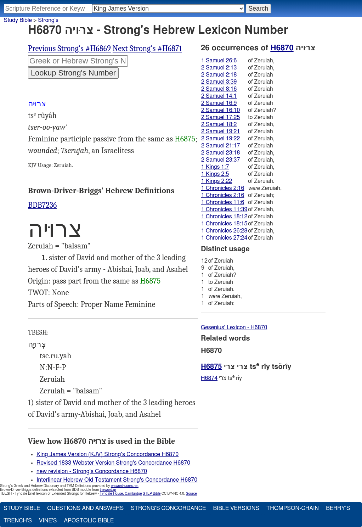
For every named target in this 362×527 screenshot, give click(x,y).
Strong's (48, 20)
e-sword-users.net (124, 486)
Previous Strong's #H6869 (69, 48)
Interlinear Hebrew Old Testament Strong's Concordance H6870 (116, 480)
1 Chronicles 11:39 (224, 209)
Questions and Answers (85, 508)
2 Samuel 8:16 (219, 89)
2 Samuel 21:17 (220, 145)
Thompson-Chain (292, 508)
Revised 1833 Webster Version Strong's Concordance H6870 (113, 463)
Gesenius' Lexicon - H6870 (234, 327)
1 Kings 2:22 (216, 181)
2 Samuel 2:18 (219, 75)
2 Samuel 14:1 (219, 96)
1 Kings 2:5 (215, 174)
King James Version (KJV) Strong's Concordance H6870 (107, 454)
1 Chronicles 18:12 (224, 216)
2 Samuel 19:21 (220, 131)
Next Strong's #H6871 (147, 48)
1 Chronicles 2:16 (222, 188)
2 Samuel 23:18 (220, 153)
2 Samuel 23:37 (220, 160)
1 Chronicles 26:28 (224, 231)
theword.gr (108, 490)
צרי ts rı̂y (221, 378)
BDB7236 (42, 205)
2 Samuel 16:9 (219, 103)
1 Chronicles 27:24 (224, 238)
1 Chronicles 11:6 (222, 202)
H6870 (281, 48)
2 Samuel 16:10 (220, 110)
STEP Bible (151, 493)
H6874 (209, 378)
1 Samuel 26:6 (219, 60)
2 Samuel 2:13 (219, 68)
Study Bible (18, 20)
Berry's (338, 508)
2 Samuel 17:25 (220, 117)
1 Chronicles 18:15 (224, 223)
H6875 (185, 139)
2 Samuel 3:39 (219, 82)
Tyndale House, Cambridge (121, 493)
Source (191, 493)
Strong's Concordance (168, 508)
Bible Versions (236, 508)
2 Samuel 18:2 (219, 124)
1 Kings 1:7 (215, 167)
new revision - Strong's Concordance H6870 (91, 471)
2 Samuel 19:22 (220, 138)
